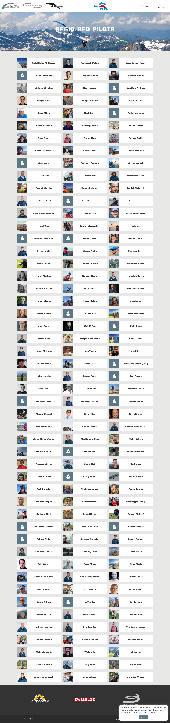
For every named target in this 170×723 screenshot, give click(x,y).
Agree (143, 717)
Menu (161, 7)
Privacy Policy (150, 712)
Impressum (118, 719)
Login (144, 6)
